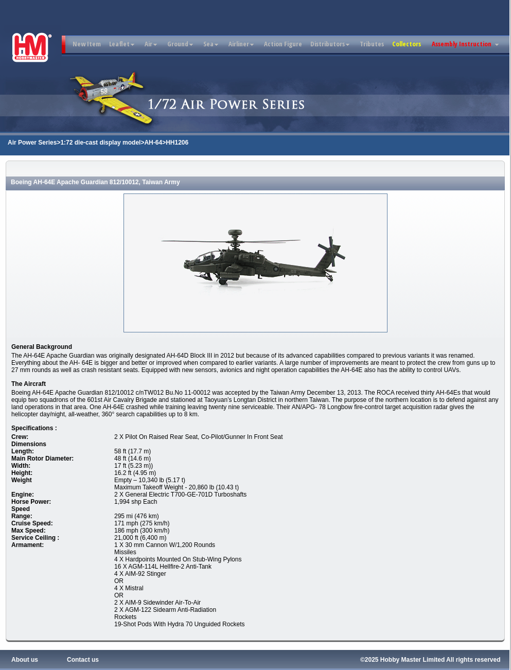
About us (24, 659)
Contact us (83, 659)
